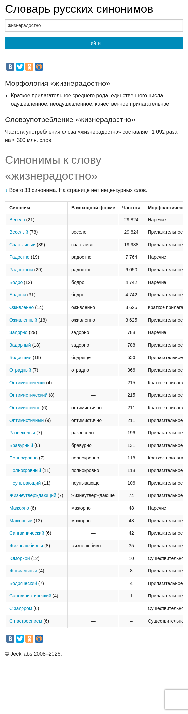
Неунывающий (25, 483)
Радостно (19, 257)
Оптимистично (24, 407)
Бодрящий (20, 357)
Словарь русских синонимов (79, 8)
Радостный (21, 269)
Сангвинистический (30, 595)
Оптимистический (28, 395)
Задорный (20, 345)
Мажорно (19, 508)
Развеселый (22, 432)
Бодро (16, 282)
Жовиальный (23, 570)
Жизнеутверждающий (32, 495)
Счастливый (22, 244)
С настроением (25, 621)
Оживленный (23, 320)
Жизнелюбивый (26, 545)
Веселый (18, 232)
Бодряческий (23, 583)
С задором (20, 608)
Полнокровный (25, 470)
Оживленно (21, 307)
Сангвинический (26, 533)
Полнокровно (23, 457)
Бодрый (17, 294)
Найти (94, 43)
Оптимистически (27, 382)
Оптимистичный (26, 420)
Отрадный (20, 370)
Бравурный (21, 445)
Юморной (19, 558)
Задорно (18, 332)
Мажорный (20, 520)
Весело (17, 219)
